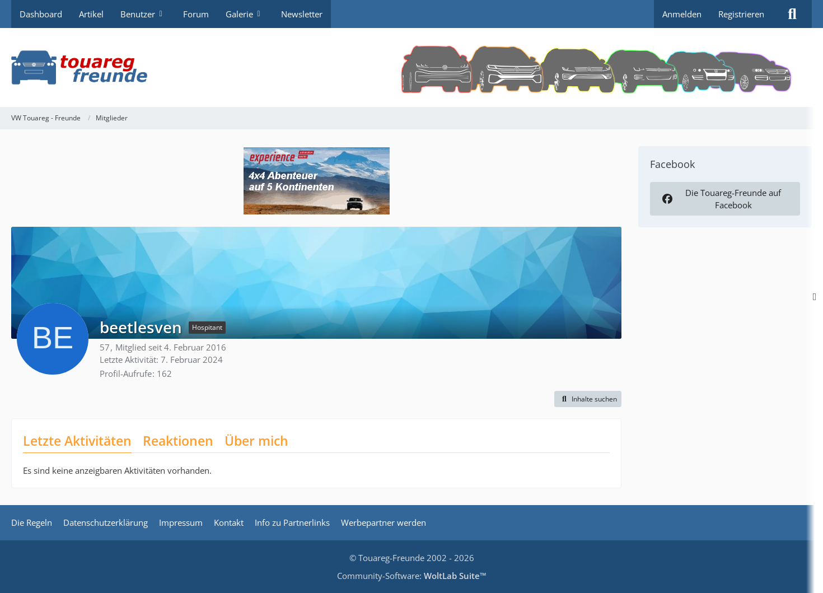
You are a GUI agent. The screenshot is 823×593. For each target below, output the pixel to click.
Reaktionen (178, 441)
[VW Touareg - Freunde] (411, 67)
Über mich (256, 441)
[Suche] (792, 14)
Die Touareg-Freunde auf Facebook (720, 199)
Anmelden (682, 14)
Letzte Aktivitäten (77, 441)
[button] (587, 399)
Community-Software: (412, 575)
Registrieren (741, 14)
